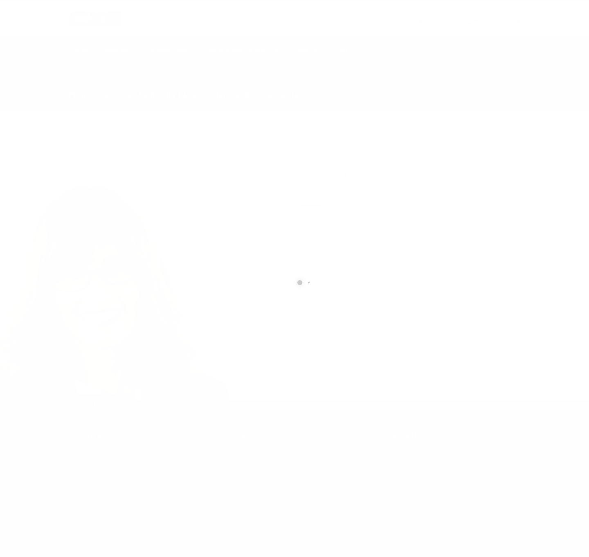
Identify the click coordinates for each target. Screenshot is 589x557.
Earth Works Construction (245, 50)
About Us (308, 50)
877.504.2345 (504, 20)
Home (82, 50)
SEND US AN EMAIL (428, 13)
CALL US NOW (502, 13)
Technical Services (170, 50)
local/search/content (116, 82)
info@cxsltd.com (432, 20)
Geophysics (118, 50)
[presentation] (363, 336)
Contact (345, 50)
